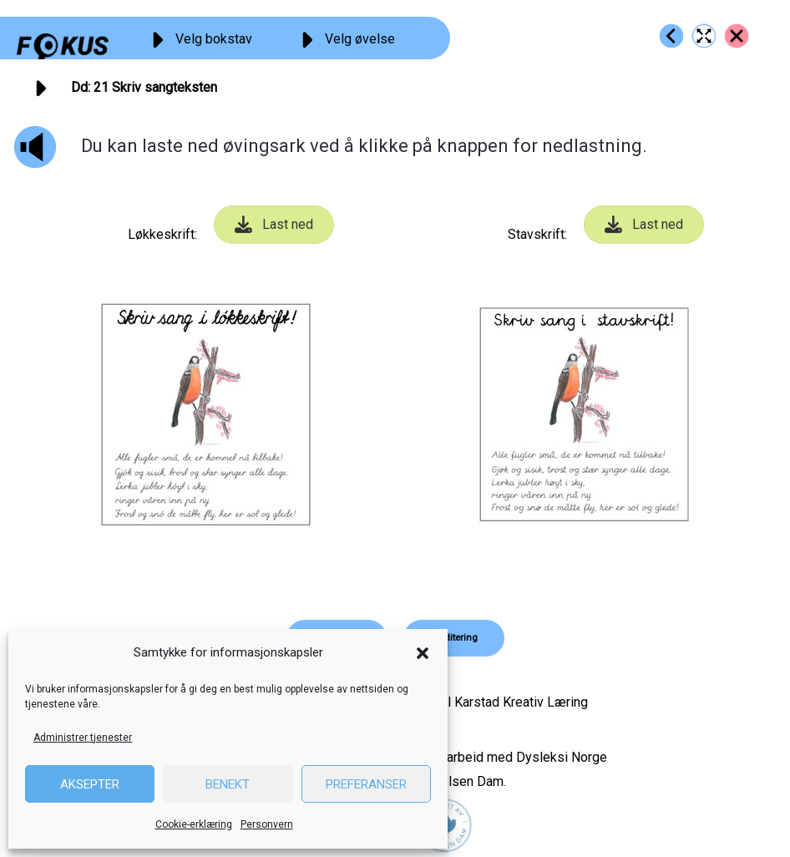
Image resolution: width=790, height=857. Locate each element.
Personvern (267, 824)
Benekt (227, 784)
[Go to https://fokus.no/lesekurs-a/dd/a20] (671, 36)
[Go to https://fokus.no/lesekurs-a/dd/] (736, 36)
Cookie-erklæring (193, 824)
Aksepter (89, 784)
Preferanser (366, 784)
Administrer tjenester (82, 737)
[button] (422, 653)
